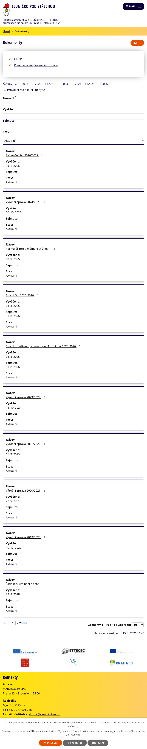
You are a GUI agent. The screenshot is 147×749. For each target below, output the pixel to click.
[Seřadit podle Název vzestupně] (15, 96)
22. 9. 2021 (13, 501)
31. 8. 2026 (13, 316)
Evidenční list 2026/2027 (25, 155)
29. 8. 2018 (13, 594)
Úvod (6, 31)
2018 (25, 84)
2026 (105, 84)
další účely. (73, 726)
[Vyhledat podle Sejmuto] (73, 128)
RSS (137, 43)
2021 (51, 84)
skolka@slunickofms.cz (44, 714)
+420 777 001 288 (20, 710)
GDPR (18, 59)
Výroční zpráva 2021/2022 (26, 444)
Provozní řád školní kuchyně (26, 89)
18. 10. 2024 (13, 407)
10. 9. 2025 (13, 259)
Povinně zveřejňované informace (36, 65)
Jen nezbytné (74, 742)
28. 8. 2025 (13, 306)
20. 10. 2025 (13, 212)
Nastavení (98, 742)
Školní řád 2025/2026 (23, 295)
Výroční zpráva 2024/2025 (26, 202)
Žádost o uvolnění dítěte (22, 584)
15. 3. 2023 (13, 454)
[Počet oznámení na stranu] (138, 624)
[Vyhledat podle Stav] (73, 141)
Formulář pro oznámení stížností (31, 249)
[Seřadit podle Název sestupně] (15, 98)
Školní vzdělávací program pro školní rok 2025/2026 (44, 346)
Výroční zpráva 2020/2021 (26, 490)
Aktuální (11, 182)
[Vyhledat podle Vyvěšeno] (73, 116)
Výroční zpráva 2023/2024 (26, 397)
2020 (38, 84)
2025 (91, 84)
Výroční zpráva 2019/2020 (26, 537)
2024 (78, 84)
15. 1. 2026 (13, 166)
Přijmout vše (50, 742)
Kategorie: (10, 83)
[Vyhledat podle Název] (73, 104)
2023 (65, 84)
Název (8, 98)
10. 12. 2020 (13, 547)
